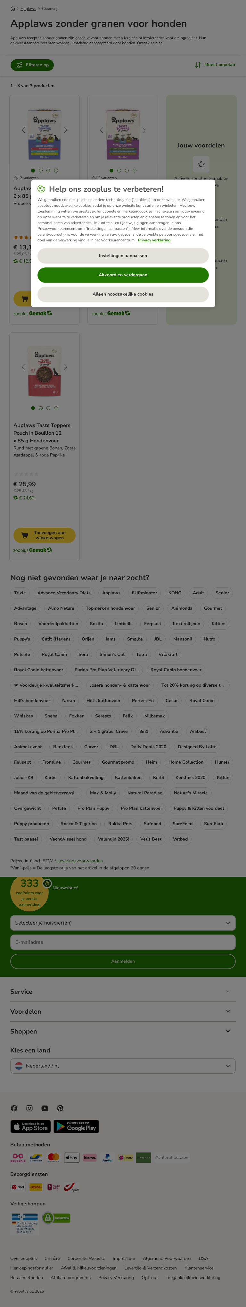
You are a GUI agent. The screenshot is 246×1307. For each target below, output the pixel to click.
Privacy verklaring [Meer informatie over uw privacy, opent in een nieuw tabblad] (154, 240)
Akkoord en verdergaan (123, 275)
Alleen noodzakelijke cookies (123, 294)
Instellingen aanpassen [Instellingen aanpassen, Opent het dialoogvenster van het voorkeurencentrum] (123, 256)
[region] (123, 243)
